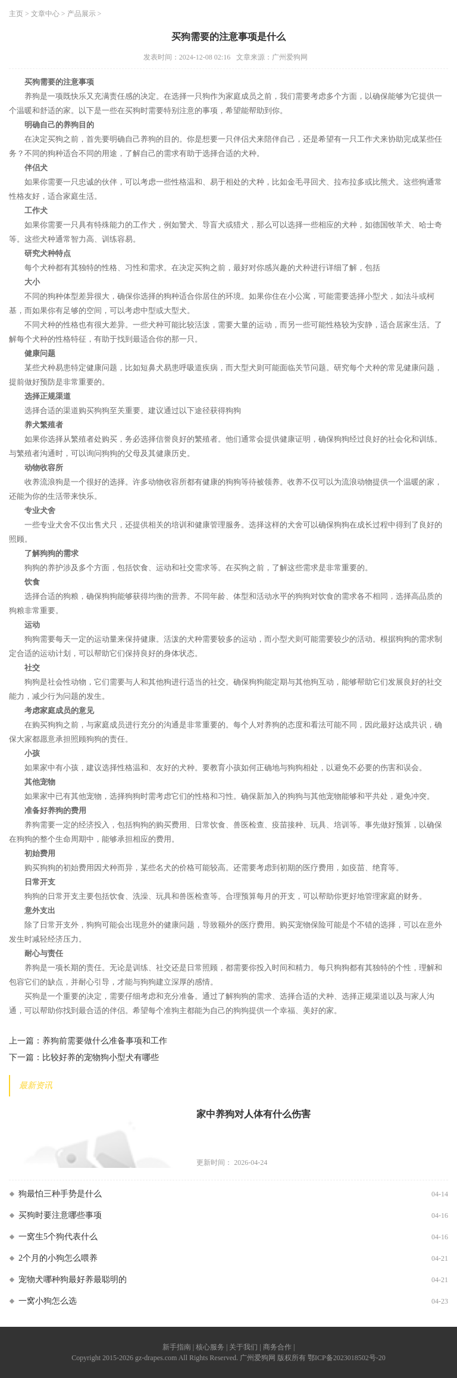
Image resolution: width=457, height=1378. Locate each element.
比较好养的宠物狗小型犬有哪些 (100, 1057)
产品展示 (81, 14)
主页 (16, 14)
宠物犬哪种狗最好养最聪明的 (72, 1279)
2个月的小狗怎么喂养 (58, 1258)
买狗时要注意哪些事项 (60, 1215)
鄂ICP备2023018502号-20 (347, 1358)
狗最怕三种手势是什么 (60, 1193)
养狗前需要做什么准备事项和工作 (104, 1040)
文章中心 (45, 14)
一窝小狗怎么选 (47, 1300)
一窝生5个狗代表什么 (58, 1236)
